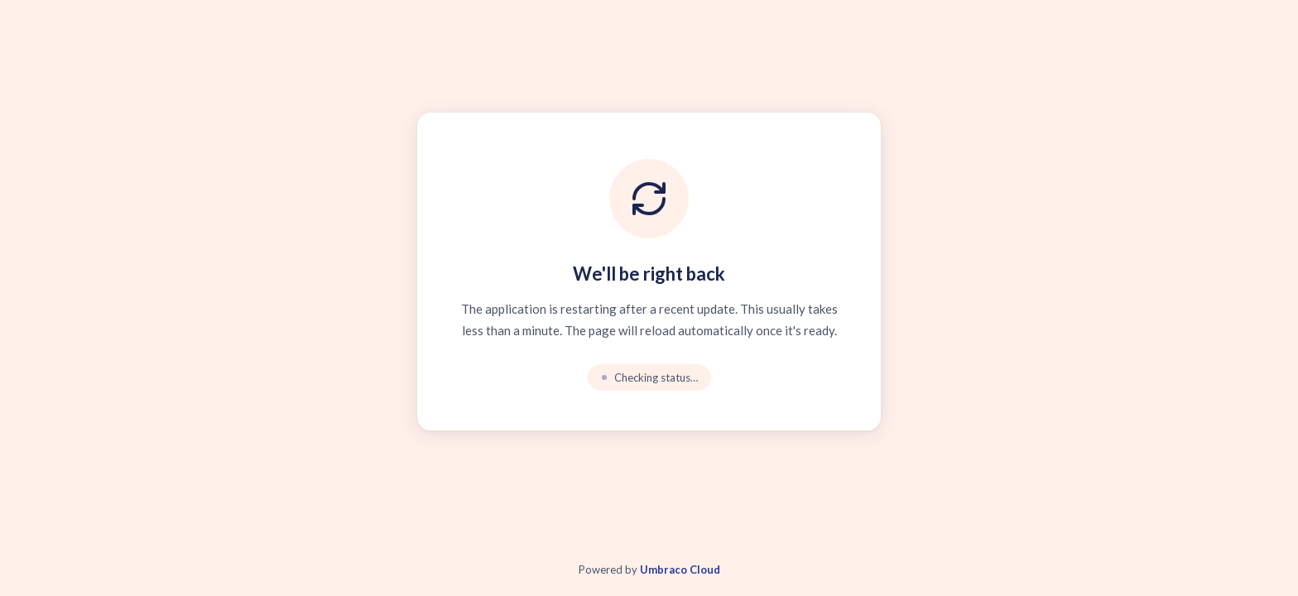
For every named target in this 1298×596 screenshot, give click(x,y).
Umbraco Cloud (680, 569)
